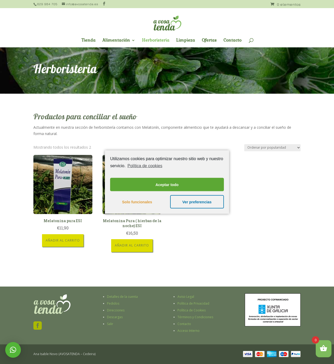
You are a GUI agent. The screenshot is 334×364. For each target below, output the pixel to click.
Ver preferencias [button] (197, 202)
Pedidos (113, 303)
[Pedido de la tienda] (272, 147)
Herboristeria (155, 40)
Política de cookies (145, 165)
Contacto (232, 40)
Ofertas (209, 40)
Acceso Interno (188, 330)
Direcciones (115, 310)
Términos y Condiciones (195, 317)
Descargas (115, 317)
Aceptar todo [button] (167, 184)
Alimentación (116, 40)
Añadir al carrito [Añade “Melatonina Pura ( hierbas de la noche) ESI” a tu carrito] (132, 245)
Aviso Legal (185, 296)
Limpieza (185, 40)
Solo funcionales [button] (137, 202)
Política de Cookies (191, 310)
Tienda (88, 40)
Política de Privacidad (193, 303)
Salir (110, 324)
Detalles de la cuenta (122, 296)
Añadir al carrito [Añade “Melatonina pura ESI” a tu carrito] (63, 240)
